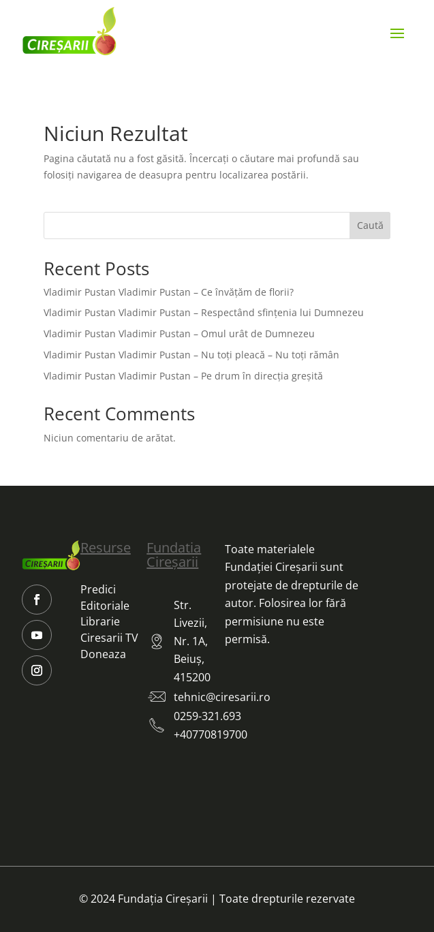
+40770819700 (210, 734)
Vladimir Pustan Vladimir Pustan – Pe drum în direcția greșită (183, 375)
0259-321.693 (207, 716)
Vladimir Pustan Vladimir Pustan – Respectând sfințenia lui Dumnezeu (204, 312)
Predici (98, 589)
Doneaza (103, 654)
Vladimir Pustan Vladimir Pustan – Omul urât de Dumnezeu (179, 333)
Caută (370, 225)
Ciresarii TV (109, 637)
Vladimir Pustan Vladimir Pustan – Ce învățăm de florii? (169, 291)
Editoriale (104, 605)
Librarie (100, 621)
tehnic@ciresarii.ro (222, 696)
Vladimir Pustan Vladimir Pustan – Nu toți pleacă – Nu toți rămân (191, 354)
